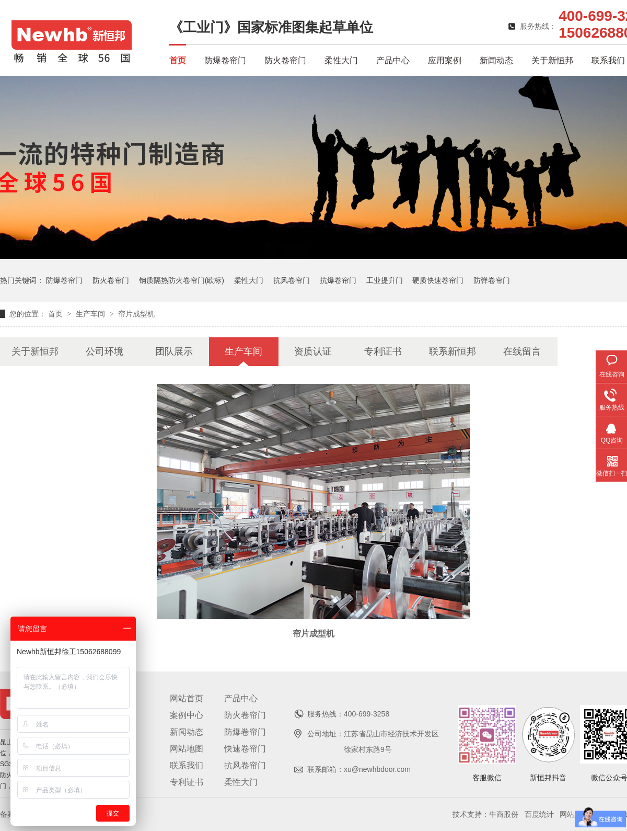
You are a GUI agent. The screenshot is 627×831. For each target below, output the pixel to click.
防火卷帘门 (285, 60)
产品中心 (393, 60)
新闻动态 (496, 60)
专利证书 (383, 351)
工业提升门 (384, 280)
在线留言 (522, 351)
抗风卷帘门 (291, 280)
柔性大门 (341, 60)
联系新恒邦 (452, 351)
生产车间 (91, 314)
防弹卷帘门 (491, 280)
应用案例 (444, 60)
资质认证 (313, 351)
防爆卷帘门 (225, 60)
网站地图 (186, 748)
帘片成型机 (136, 314)
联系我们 (608, 60)
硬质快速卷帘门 (437, 280)
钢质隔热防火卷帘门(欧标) (181, 280)
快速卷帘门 (245, 748)
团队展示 (174, 351)
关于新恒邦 (552, 60)
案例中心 (186, 715)
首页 (177, 60)
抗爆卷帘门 (338, 280)
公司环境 (104, 351)
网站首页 (186, 698)
